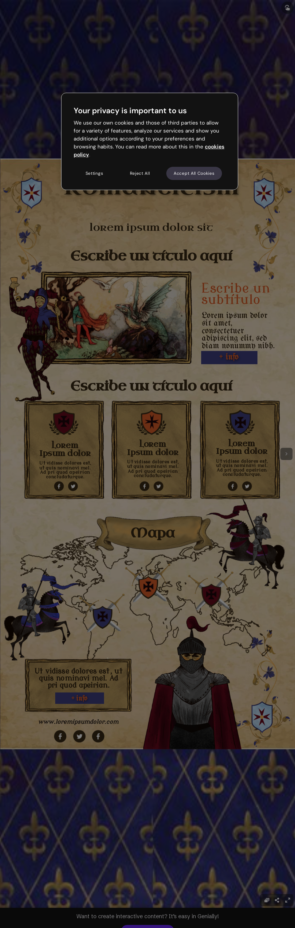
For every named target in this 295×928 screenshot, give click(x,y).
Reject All (140, 173)
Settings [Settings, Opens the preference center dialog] (94, 173)
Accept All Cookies (194, 173)
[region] (149, 141)
